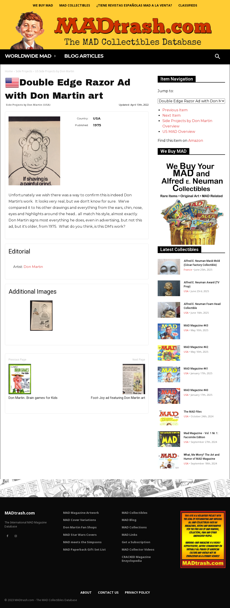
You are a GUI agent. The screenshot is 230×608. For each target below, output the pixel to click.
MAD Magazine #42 (196, 347)
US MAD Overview (178, 131)
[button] (217, 57)
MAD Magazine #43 (196, 325)
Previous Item (175, 110)
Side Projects (24, 71)
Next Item (171, 115)
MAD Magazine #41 (196, 368)
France (188, 269)
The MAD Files (193, 411)
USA (186, 291)
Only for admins (20, 421)
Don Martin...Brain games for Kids (33, 382)
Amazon (195, 140)
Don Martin (33, 267)
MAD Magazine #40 (196, 390)
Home (9, 71)
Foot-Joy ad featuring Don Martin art (118, 382)
